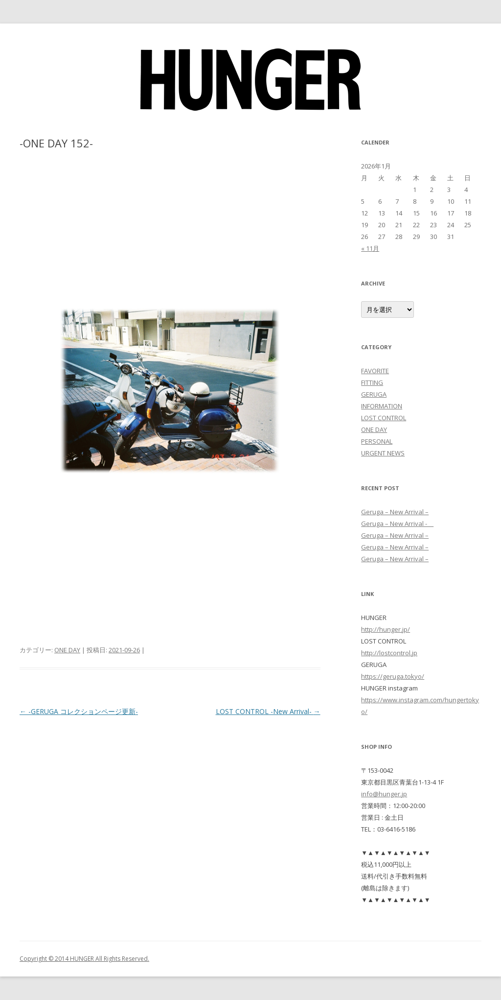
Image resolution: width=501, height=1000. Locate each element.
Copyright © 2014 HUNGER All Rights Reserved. (84, 958)
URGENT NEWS (383, 453)
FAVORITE (375, 370)
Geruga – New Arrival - (397, 523)
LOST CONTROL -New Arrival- (268, 711)
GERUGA (374, 394)
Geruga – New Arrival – (395, 511)
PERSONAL (376, 441)
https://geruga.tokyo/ (392, 676)
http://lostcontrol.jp (389, 652)
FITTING (372, 382)
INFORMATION (381, 406)
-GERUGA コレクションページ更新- (79, 711)
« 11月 (370, 248)
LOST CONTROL (383, 417)
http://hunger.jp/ (385, 629)
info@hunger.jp (384, 793)
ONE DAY (67, 649)
